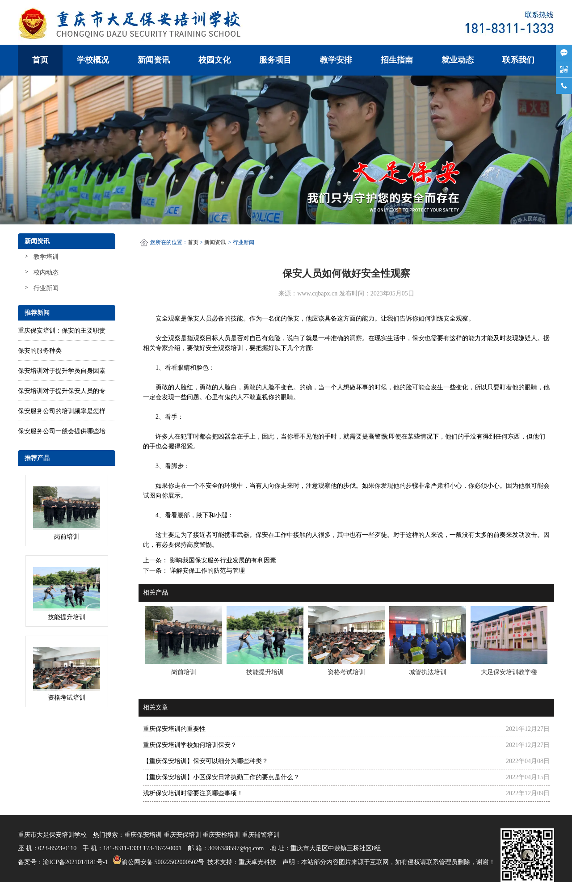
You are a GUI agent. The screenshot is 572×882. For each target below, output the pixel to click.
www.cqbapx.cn (317, 293)
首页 (40, 59)
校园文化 (214, 59)
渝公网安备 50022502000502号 (157, 859)
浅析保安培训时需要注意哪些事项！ (193, 793)
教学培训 (46, 256)
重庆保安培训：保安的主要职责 (61, 330)
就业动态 (458, 59)
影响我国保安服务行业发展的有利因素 (222, 560)
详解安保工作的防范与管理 (206, 570)
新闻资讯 (154, 59)
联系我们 (518, 59)
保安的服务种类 (40, 350)
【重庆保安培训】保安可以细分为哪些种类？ (205, 761)
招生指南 (397, 59)
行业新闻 (46, 288)
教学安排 (336, 59)
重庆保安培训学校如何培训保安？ (190, 745)
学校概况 (93, 59)
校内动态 (46, 272)
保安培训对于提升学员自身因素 (61, 370)
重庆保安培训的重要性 (174, 729)
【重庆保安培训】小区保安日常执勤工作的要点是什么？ (221, 777)
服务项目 (275, 59)
